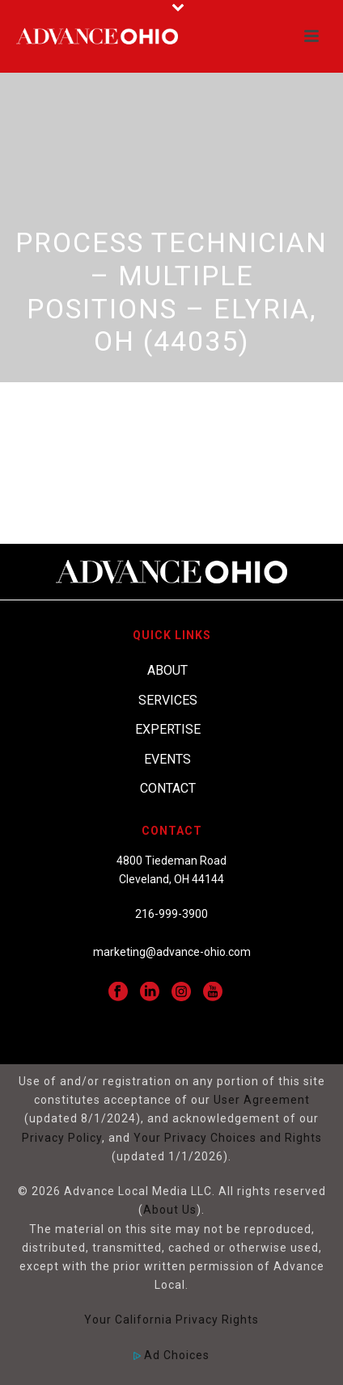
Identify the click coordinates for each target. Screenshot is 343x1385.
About (167, 670)
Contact (168, 788)
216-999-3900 (171, 913)
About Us (170, 1209)
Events (167, 759)
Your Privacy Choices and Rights (227, 1137)
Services (167, 700)
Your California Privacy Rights (171, 1319)
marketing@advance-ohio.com (172, 951)
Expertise (168, 729)
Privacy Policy (62, 1137)
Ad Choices (171, 1355)
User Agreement (262, 1099)
